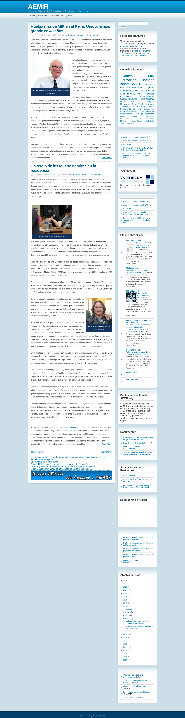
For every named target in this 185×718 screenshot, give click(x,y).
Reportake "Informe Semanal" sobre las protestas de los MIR (138, 438)
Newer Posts (37, 452)
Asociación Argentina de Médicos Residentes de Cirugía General (137, 486)
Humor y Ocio (127, 101)
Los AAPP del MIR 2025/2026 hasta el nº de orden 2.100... (144, 245)
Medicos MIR (131, 373)
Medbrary (123, 121)
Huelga (70, 35)
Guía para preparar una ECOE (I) (137, 141)
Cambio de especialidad (143, 116)
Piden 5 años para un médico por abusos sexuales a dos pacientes (62, 469)
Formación (128, 80)
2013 (125, 641)
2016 (125, 606)
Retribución (132, 90)
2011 (125, 647)
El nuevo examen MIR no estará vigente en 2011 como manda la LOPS (136, 156)
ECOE (135, 106)
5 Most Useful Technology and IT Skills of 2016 (143, 295)
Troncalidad (148, 94)
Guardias (71, 175)
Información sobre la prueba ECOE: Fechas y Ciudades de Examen (138, 149)
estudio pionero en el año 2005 (68, 427)
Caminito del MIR (133, 350)
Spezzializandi (129, 476)
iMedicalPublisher (101, 716)
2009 (125, 654)
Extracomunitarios (128, 99)
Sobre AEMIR (138, 104)
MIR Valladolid (132, 291)
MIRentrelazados (133, 241)
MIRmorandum (132, 379)
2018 (125, 600)
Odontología (138, 114)
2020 (125, 593)
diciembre (129, 609)
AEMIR (38, 6)
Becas (151, 106)
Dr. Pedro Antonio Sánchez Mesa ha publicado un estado (138, 538)
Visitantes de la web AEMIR (133, 55)
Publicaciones (147, 99)
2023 (125, 584)
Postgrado (132, 121)
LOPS (141, 111)
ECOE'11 (127, 144)
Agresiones (125, 106)
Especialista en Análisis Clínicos (136, 692)
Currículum (124, 119)
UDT (132, 123)
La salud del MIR (81, 175)
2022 (125, 587)
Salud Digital (149, 121)
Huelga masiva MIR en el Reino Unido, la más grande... (138, 622)
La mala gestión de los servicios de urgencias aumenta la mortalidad (63, 466)
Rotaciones (125, 104)
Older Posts (106, 452)
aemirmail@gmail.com (132, 46)
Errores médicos (136, 119)
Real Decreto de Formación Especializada (134, 448)
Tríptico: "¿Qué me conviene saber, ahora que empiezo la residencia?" (137, 453)
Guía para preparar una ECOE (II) (137, 137)
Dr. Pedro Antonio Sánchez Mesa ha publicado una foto (138, 544)
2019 (125, 597)
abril (127, 615)
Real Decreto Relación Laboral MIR (137, 443)
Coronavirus (126, 96)
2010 (125, 650)
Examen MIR (137, 76)
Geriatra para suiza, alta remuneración (133, 676)
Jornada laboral (78, 35)
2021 (125, 590)
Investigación (132, 111)
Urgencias (149, 104)
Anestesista (128, 698)
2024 (125, 580)
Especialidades (147, 96)
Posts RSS (43, 16)
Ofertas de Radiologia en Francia (136, 686)
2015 (125, 634)
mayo (127, 612)
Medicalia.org (132, 268)
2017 (125, 603)
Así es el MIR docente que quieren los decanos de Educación (59, 464)
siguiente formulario (141, 51)
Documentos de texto (130, 109)
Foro (70, 16)
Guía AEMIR (149, 119)
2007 (125, 660)
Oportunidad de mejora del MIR (45, 462)
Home (32, 16)
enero (128, 619)
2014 (125, 637)
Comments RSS (58, 16)
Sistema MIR (125, 123)
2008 (125, 657)
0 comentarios (93, 35)
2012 (125, 644)
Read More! (107, 158)
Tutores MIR (134, 93)
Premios (140, 121)
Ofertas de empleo (145, 101)
